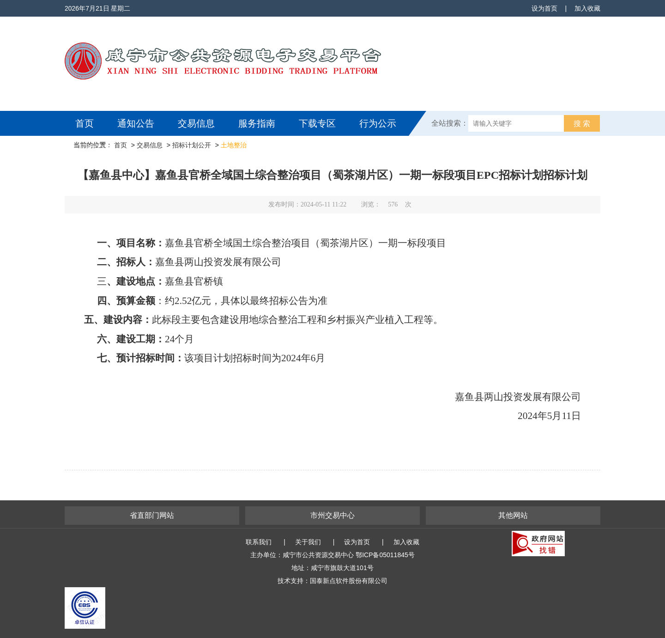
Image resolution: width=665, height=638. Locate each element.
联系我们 (259, 542)
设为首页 (544, 8)
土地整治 (234, 145)
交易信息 (196, 123)
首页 (84, 123)
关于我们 (308, 542)
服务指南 (256, 123)
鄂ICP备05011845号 (385, 555)
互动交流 (96, 148)
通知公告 (135, 123)
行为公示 (377, 123)
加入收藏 (587, 8)
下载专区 (317, 123)
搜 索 (582, 124)
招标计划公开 (191, 145)
